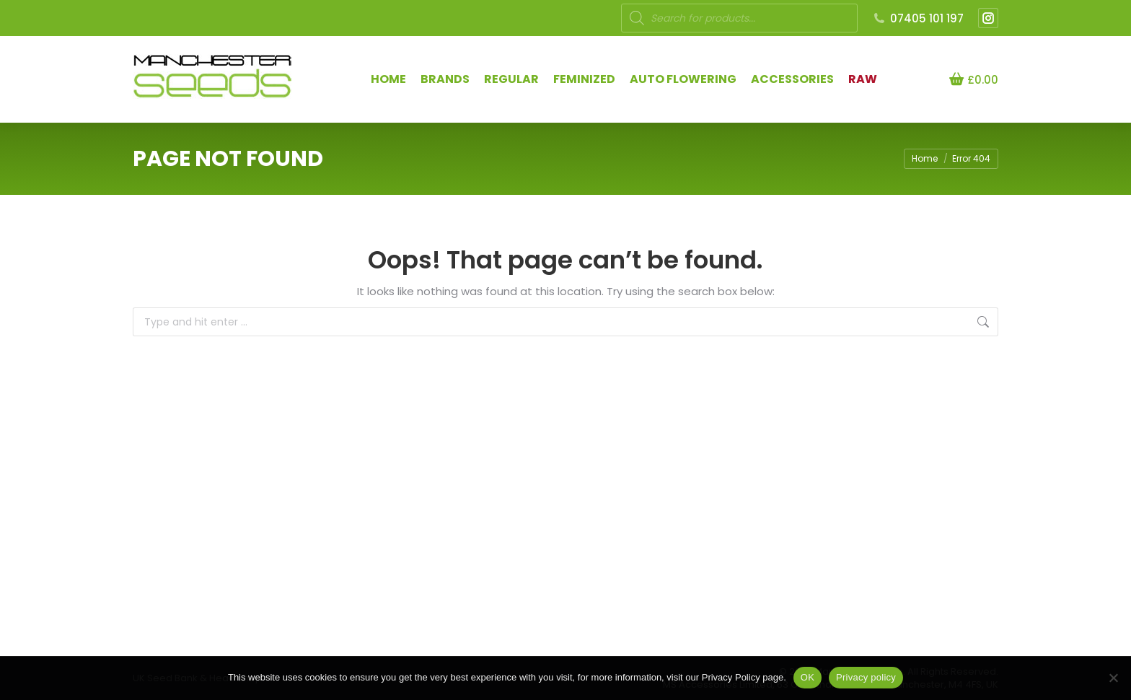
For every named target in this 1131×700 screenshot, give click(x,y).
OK (807, 677)
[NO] (1113, 677)
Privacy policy (866, 677)
